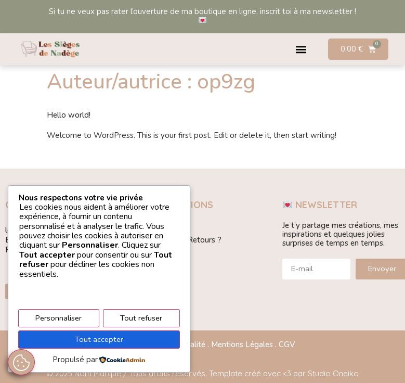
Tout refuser (141, 319)
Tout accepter (99, 340)
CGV (287, 344)
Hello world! (68, 115)
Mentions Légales (242, 344)
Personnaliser (59, 319)
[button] (301, 49)
